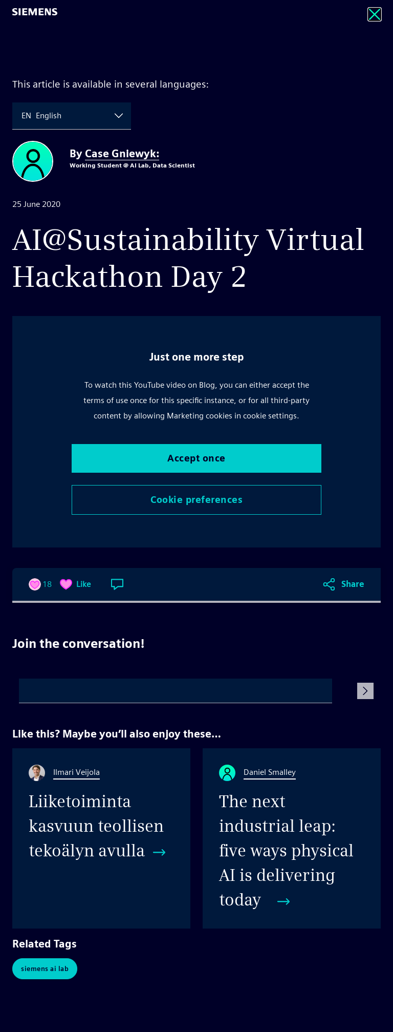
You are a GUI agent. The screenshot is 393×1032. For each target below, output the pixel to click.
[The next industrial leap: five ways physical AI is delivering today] (292, 838)
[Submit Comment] (365, 691)
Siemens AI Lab (45, 969)
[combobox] (22, 116)
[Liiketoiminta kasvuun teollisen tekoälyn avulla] (101, 838)
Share (352, 584)
